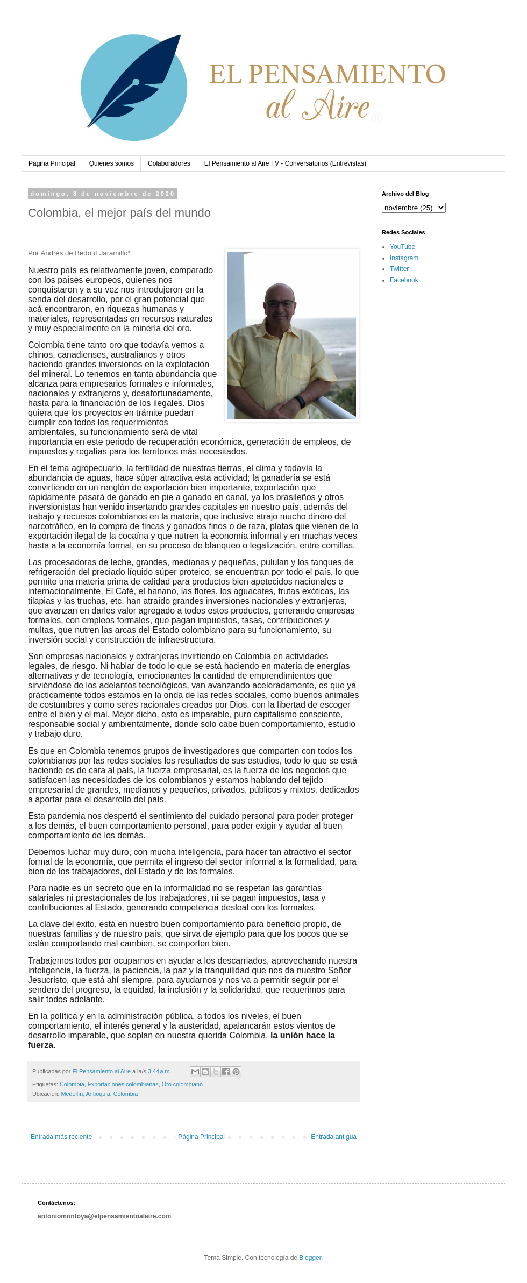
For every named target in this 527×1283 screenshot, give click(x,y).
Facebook (404, 280)
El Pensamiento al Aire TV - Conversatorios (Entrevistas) (285, 163)
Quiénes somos (111, 163)
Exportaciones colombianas (123, 1084)
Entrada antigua (334, 1137)
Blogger (310, 1257)
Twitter (399, 269)
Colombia (72, 1084)
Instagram (404, 258)
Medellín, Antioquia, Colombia (99, 1093)
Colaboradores (169, 163)
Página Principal (52, 163)
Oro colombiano (182, 1084)
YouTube (402, 247)
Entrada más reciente (61, 1137)
